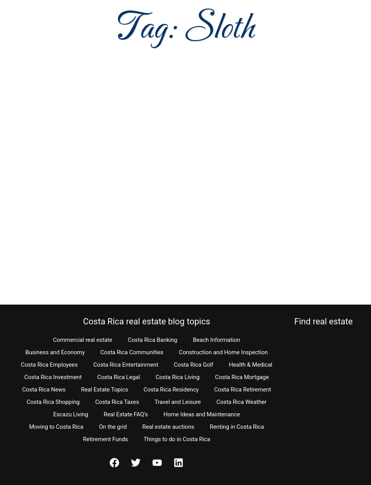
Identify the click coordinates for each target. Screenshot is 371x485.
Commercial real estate (82, 339)
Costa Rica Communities (131, 352)
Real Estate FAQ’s (126, 414)
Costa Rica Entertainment (126, 364)
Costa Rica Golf (194, 364)
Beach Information (216, 339)
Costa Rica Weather (241, 401)
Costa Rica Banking (152, 339)
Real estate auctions (168, 426)
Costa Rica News (44, 389)
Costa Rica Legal (118, 377)
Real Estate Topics (104, 389)
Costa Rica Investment (53, 377)
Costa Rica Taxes (117, 401)
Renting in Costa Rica (237, 426)
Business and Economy (55, 352)
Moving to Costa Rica (56, 426)
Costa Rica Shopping (53, 401)
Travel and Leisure (178, 401)
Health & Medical (250, 364)
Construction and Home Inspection (223, 352)
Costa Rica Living (177, 377)
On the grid (113, 426)
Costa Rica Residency (171, 389)
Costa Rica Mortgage (242, 377)
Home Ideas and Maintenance (202, 414)
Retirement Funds (105, 439)
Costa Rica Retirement (242, 389)
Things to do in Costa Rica (176, 439)
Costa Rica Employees (49, 364)
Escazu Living (70, 414)
